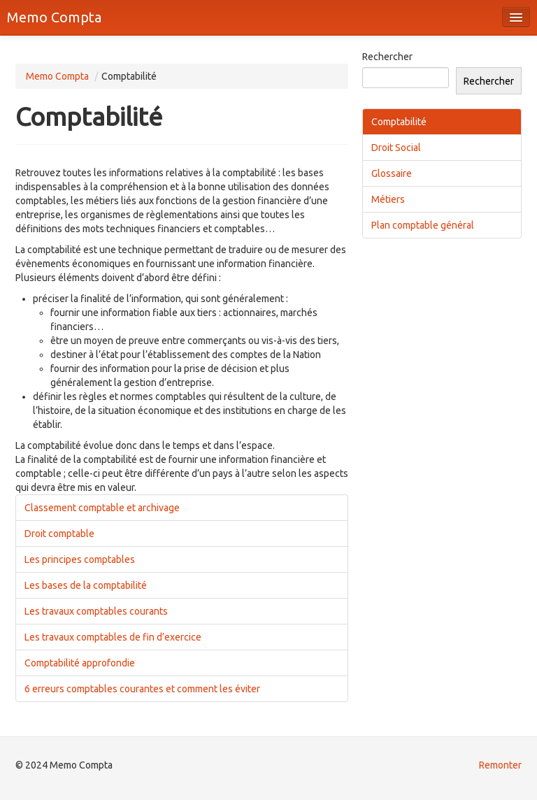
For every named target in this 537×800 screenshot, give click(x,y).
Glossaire (391, 173)
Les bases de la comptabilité (85, 585)
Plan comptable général (422, 225)
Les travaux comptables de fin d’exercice (112, 637)
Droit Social (396, 147)
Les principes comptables (79, 559)
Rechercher (387, 56)
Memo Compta (54, 17)
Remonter (500, 765)
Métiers (388, 199)
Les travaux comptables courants (96, 611)
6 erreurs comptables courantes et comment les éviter (142, 688)
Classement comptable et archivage (102, 507)
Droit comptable (59, 533)
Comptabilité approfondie (79, 663)
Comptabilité (399, 121)
